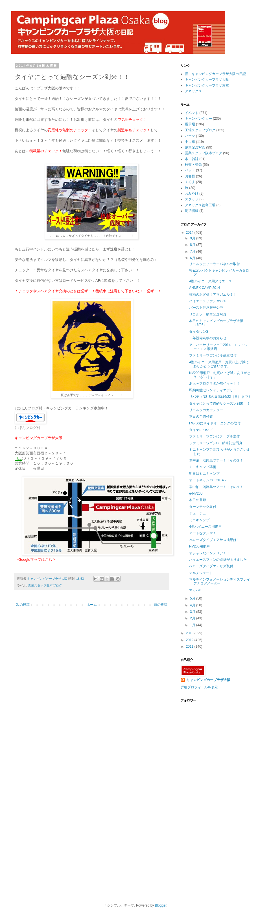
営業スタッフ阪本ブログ (45, 585)
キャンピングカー (198, 119)
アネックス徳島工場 (200, 205)
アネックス (193, 91)
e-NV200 (195, 493)
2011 (190, 647)
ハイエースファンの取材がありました (218, 560)
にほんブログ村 (27, 428)
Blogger (161, 905)
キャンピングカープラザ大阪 (207, 79)
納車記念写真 (195, 147)
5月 (193, 598)
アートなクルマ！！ (204, 533)
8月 (193, 245)
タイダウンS (198, 332)
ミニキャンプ (199, 520)
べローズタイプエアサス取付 (211, 566)
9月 (193, 238)
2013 (190, 633)
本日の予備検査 (201, 416)
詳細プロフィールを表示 (199, 687)
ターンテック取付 (202, 507)
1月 (193, 625)
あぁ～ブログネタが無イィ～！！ (214, 383)
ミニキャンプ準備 (202, 467)
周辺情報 (191, 211)
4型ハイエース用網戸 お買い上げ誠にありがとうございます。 (219, 364)
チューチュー (199, 513)
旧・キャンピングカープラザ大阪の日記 (215, 74)
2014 (190, 233)
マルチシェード (201, 573)
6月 (193, 258)
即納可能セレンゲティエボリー (213, 390)
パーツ (190, 136)
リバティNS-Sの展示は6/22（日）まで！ (220, 397)
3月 (193, 612)
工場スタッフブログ (200, 130)
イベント (191, 113)
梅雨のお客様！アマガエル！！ (213, 295)
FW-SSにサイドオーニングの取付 (215, 423)
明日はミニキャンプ (204, 474)
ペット (190, 170)
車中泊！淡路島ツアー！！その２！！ (218, 460)
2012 (190, 640)
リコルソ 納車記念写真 (207, 314)
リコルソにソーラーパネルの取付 (214, 264)
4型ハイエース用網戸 (205, 527)
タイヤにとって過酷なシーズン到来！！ (219, 403)
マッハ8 (195, 590)
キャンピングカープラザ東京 (207, 85)
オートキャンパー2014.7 (208, 480)
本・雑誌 (191, 159)
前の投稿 (160, 605)
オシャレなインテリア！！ (209, 553)
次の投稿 (23, 605)
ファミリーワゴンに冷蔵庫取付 (213, 355)
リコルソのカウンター (206, 410)
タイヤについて (201, 430)
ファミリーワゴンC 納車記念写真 (215, 443)
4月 (193, 605)
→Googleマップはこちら (35, 559)
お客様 (190, 176)
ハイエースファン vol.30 (207, 301)
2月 (193, 618)
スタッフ (191, 199)
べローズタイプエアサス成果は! (213, 540)
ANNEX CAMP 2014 (204, 288)
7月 (193, 252)
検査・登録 (193, 165)
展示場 (190, 124)
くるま (190, 182)
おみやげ (191, 194)
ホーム (92, 605)
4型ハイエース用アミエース (210, 281)
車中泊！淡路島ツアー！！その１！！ (218, 487)
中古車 (190, 142)
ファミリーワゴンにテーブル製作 (214, 436)
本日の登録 (197, 500)
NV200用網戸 (199, 546)
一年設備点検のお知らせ (207, 338)
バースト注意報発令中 (206, 308)
